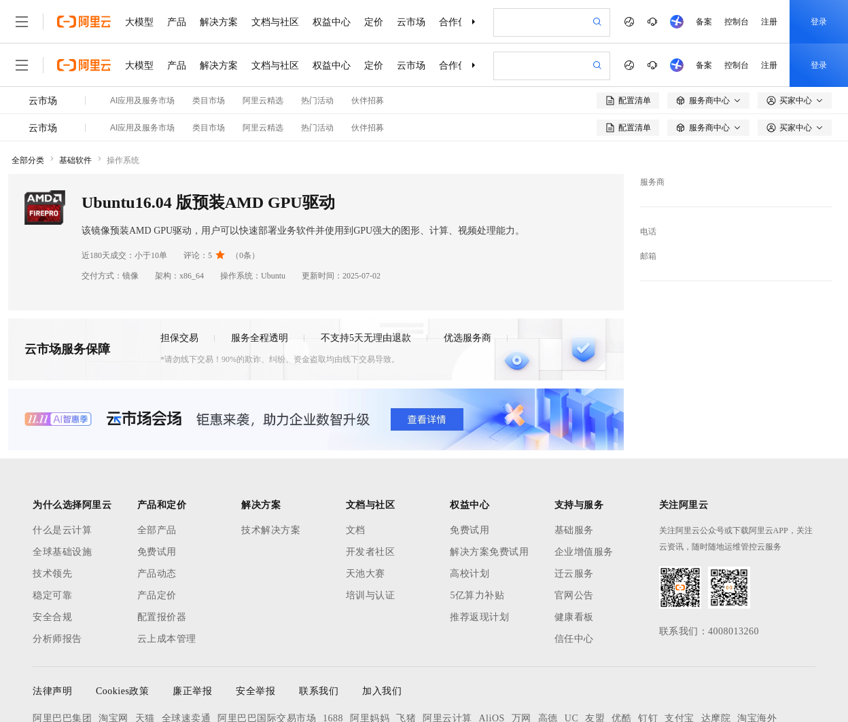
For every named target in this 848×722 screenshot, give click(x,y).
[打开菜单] (21, 21)
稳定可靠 (52, 595)
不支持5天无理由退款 (366, 338)
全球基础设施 (62, 552)
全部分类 (28, 160)
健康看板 (574, 617)
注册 (769, 21)
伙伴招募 (367, 100)
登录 (819, 21)
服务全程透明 (259, 338)
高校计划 (469, 573)
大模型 (139, 21)
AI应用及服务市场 (142, 100)
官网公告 (574, 595)
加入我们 (382, 691)
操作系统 (123, 160)
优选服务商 (467, 338)
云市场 (411, 21)
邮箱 (648, 256)
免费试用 (157, 552)
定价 (373, 21)
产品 (176, 21)
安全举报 (255, 691)
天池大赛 (365, 573)
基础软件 (75, 160)
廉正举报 (192, 691)
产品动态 (157, 573)
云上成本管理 (166, 639)
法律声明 (52, 691)
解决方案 (219, 21)
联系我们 (318, 691)
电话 (648, 231)
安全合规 (52, 617)
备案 (704, 21)
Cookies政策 (122, 691)
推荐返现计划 (479, 617)
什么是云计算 (62, 530)
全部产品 (157, 530)
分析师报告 (57, 639)
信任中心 (574, 639)
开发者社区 (370, 552)
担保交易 (179, 338)
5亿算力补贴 (477, 595)
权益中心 (332, 21)
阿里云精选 (263, 100)
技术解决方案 (270, 530)
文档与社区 (275, 21)
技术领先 (52, 573)
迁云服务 (574, 573)
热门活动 (317, 100)
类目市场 (208, 100)
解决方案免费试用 (489, 552)
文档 (356, 530)
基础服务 (574, 530)
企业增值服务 (584, 552)
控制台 (736, 21)
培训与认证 (370, 595)
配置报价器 (162, 617)
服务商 (652, 182)
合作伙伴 (458, 21)
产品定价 (157, 595)
